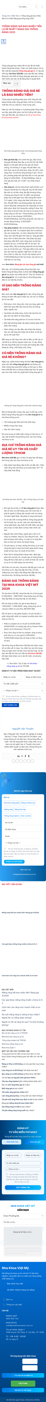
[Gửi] (36, 6)
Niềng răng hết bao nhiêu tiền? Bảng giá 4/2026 (20, 913)
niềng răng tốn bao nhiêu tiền (21, 1103)
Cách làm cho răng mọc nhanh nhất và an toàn (20, 976)
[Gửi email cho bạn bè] (25, 761)
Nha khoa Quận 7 (8, 1048)
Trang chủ (6, 16)
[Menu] (41, 7)
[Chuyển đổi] (4, 1300)
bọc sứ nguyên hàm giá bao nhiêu (21, 1078)
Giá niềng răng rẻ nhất (11, 1107)
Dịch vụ (6, 797)
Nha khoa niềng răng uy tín (12, 1044)
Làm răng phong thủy (10, 1096)
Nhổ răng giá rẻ (8, 1088)
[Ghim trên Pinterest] (28, 761)
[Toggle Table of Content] (15, 84)
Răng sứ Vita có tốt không (12, 1064)
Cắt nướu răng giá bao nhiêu (13, 1092)
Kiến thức (15, 16)
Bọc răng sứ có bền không (12, 1074)
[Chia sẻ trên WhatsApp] (13, 761)
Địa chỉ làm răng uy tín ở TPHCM (14, 1033)
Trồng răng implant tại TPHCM (14, 1040)
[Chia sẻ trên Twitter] (21, 761)
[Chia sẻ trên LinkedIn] (32, 761)
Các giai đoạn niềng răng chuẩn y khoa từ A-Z (19, 944)
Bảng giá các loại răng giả (25, 264)
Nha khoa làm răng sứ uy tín (13, 1037)
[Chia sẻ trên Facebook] (17, 761)
